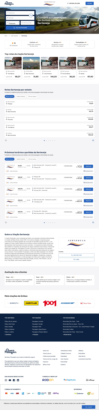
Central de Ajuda (74, 3)
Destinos (63, 364)
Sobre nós (46, 350)
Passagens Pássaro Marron (40, 332)
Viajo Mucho (81, 356)
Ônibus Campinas (9, 329)
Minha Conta (46, 364)
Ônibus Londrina (9, 332)
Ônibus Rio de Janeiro (11, 321)
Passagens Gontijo (37, 324)
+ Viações (35, 334)
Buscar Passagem (20, 28)
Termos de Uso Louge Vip (50, 359)
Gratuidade (64, 356)
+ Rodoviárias (67, 334)
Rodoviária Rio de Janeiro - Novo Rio (73, 324)
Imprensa (45, 362)
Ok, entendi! (88, 407)
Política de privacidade (49, 356)
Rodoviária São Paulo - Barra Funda (73, 332)
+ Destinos (8, 334)
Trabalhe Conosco (66, 353)
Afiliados (80, 350)
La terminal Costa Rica (84, 359)
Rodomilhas (81, 353)
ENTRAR (89, 3)
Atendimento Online (66, 350)
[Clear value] (18, 23)
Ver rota (88, 166)
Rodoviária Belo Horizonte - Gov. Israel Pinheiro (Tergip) (78, 326)
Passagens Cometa (37, 321)
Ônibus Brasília (9, 326)
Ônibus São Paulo (10, 324)
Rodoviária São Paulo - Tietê (71, 321)
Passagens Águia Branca (39, 329)
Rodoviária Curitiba (68, 329)
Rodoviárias (64, 362)
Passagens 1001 (36, 326)
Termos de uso (47, 353)
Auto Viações (64, 359)
